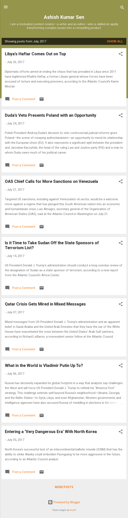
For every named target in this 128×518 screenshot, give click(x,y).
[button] (120, 54)
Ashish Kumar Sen (64, 17)
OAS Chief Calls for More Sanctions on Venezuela (51, 181)
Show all (115, 41)
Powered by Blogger (64, 502)
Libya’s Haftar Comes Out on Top (35, 53)
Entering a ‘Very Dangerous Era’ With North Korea (51, 431)
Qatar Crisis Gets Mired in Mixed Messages (45, 304)
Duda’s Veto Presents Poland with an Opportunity (50, 115)
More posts (64, 487)
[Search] (122, 8)
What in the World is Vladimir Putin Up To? (44, 365)
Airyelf (73, 510)
